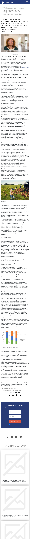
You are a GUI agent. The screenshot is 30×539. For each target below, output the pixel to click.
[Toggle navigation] (27, 2)
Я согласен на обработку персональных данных (14, 424)
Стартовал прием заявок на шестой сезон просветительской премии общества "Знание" (14, 481)
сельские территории (8, 388)
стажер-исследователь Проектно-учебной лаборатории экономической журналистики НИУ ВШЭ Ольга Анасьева (14, 384)
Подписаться (15, 421)
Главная (4, 7)
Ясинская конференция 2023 (11, 390)
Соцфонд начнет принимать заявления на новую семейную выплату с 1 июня (15, 516)
